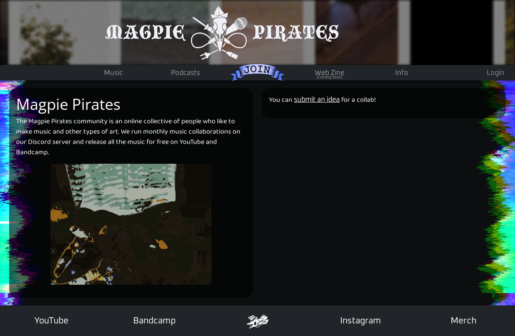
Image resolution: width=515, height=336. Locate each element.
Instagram (360, 320)
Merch (463, 320)
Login (495, 73)
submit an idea (317, 99)
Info (401, 73)
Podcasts (185, 73)
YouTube (51, 320)
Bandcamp (154, 320)
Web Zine (329, 75)
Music (113, 73)
